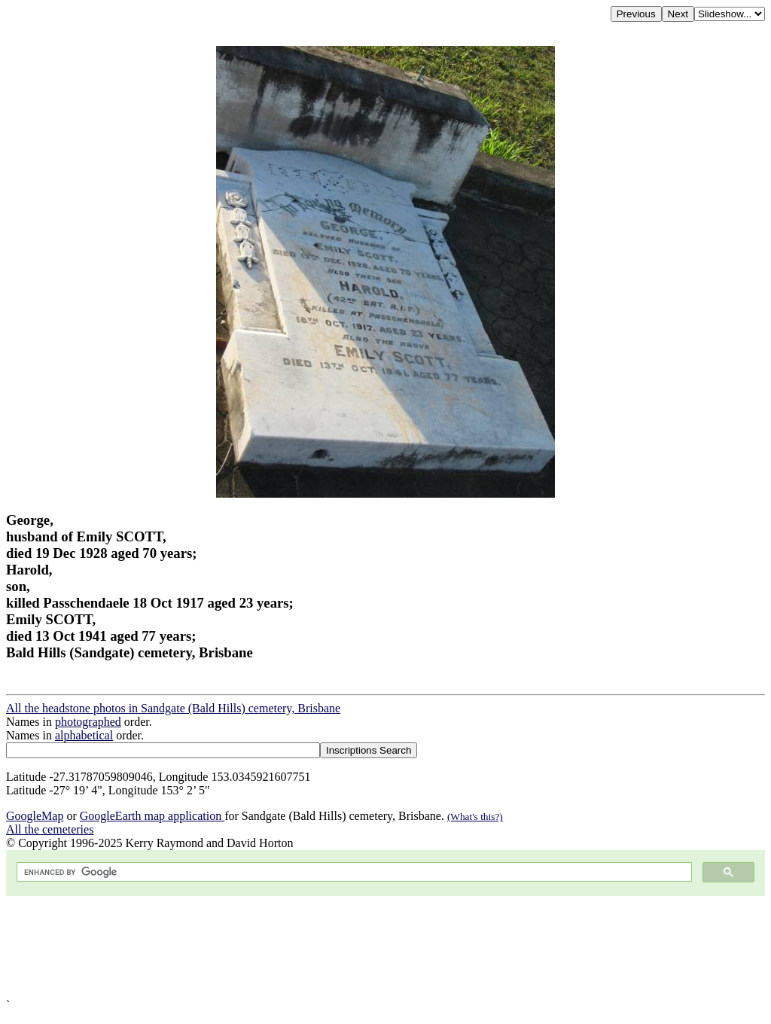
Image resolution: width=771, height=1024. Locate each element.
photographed (88, 721)
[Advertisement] (385, 947)
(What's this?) (475, 816)
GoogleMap (34, 815)
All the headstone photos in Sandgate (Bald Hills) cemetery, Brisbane (173, 708)
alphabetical (84, 735)
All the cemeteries (49, 829)
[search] (352, 872)
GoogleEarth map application (152, 815)
